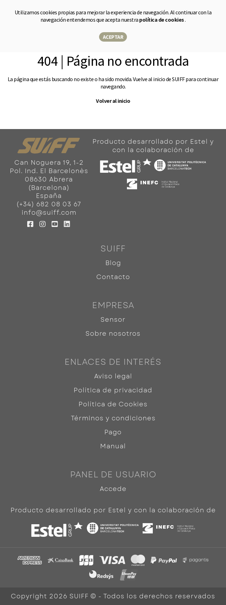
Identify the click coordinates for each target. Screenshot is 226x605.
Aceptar (113, 37)
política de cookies (162, 19)
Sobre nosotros (113, 333)
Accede (113, 488)
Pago (113, 432)
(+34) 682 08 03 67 (48, 204)
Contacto (113, 277)
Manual (113, 446)
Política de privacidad (113, 390)
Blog (113, 263)
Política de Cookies (113, 404)
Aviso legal (113, 376)
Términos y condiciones (113, 418)
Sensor (113, 319)
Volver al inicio (113, 100)
